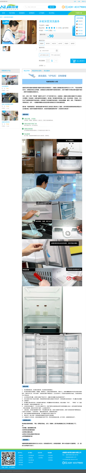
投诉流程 (50, 457)
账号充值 (21, 457)
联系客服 (50, 460)
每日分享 (31, 462)
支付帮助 (41, 457)
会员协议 (21, 460)
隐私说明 (21, 462)
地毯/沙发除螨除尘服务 (7, 104)
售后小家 (80, 30)
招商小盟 (80, 33)
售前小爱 (80, 24)
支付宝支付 (41, 455)
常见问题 (50, 455)
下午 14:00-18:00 (55, 55)
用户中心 (20, 452)
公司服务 (41, 13)
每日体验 (12, 13)
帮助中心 (84, 1)
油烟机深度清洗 (6, 122)
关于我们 (30, 452)
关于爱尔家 (31, 455)
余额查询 (21, 455)
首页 (3, 13)
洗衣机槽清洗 (5, 86)
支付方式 (40, 452)
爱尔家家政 (9, 471)
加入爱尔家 (31, 460)
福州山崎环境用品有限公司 (19, 471)
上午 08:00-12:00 (44, 55)
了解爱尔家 (78, 13)
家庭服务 (22, 13)
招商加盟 (31, 457)
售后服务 (50, 452)
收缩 (73, 31)
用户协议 (21, 464)
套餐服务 (32, 13)
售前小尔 (80, 27)
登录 (75, 1)
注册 (79, 1)
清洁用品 (51, 13)
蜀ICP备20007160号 (73, 459)
